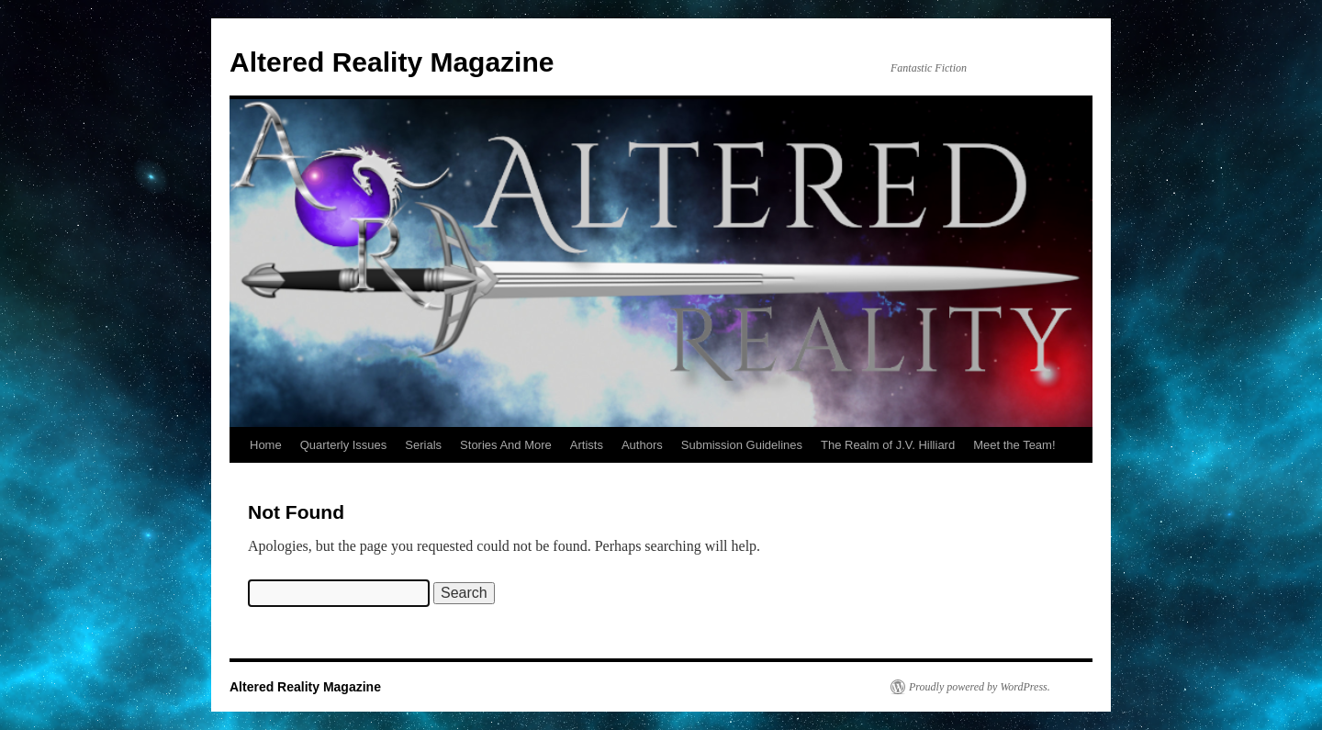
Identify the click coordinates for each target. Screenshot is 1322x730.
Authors (642, 445)
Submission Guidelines (741, 445)
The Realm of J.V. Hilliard (888, 445)
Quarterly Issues (343, 445)
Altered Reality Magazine (392, 62)
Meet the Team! (1014, 445)
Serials (423, 445)
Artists (586, 445)
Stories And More (506, 445)
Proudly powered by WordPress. (979, 686)
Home (266, 445)
